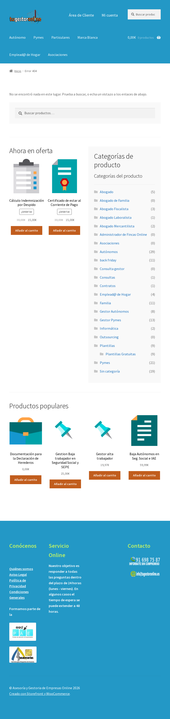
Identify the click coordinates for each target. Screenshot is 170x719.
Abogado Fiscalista (114, 209)
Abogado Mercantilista (117, 226)
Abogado (106, 192)
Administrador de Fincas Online (123, 234)
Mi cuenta (110, 15)
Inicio (17, 71)
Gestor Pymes (110, 320)
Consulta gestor (112, 268)
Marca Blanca (87, 37)
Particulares (60, 37)
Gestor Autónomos (114, 311)
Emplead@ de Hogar (24, 54)
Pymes (38, 37)
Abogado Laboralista (115, 217)
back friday (108, 260)
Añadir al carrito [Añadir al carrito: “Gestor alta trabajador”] (104, 475)
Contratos (108, 285)
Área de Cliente (81, 15)
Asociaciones (58, 54)
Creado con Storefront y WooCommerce (39, 693)
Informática (109, 328)
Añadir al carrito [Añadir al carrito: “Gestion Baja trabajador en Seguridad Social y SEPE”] (65, 484)
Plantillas (107, 345)
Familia (105, 303)
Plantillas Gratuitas (121, 354)
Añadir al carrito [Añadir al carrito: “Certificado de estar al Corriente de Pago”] (64, 230)
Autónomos (109, 251)
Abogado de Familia (114, 200)
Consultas (107, 277)
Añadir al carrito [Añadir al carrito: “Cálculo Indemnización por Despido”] (26, 230)
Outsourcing (109, 337)
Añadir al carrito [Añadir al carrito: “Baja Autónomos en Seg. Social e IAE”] (144, 475)
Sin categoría (110, 371)
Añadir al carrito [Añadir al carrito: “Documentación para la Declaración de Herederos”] (25, 480)
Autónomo (17, 37)
